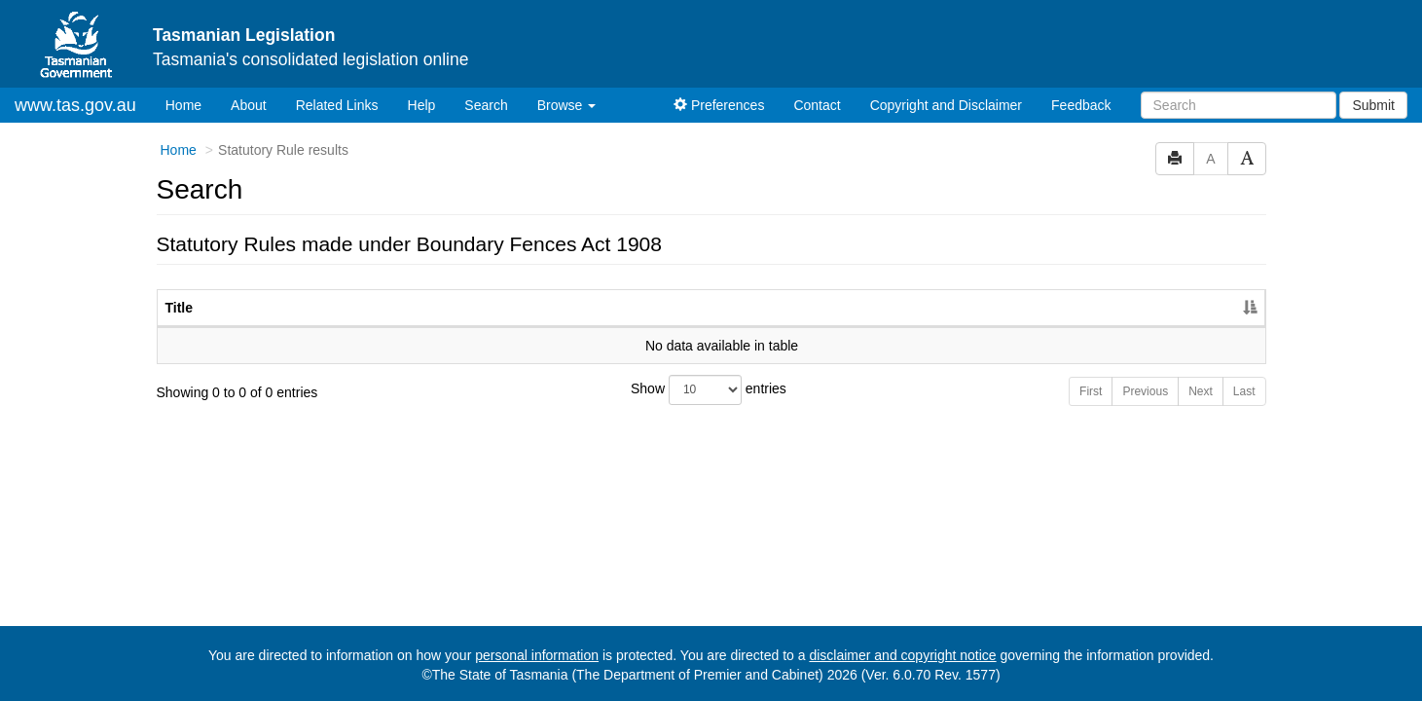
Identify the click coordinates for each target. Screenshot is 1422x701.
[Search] (1238, 105)
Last (1244, 391)
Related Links (337, 105)
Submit (1373, 105)
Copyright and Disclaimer (946, 105)
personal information (537, 655)
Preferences (719, 105)
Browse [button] (567, 105)
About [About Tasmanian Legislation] (249, 105)
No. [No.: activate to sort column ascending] (1018, 307)
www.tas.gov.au (75, 105)
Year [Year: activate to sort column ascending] (1108, 307)
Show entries (708, 390)
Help (422, 105)
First (1090, 391)
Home (190, 103)
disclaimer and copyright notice (902, 655)
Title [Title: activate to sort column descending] (179, 307)
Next (1200, 391)
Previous (1145, 391)
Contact (816, 105)
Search (485, 105)
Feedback (1081, 105)
